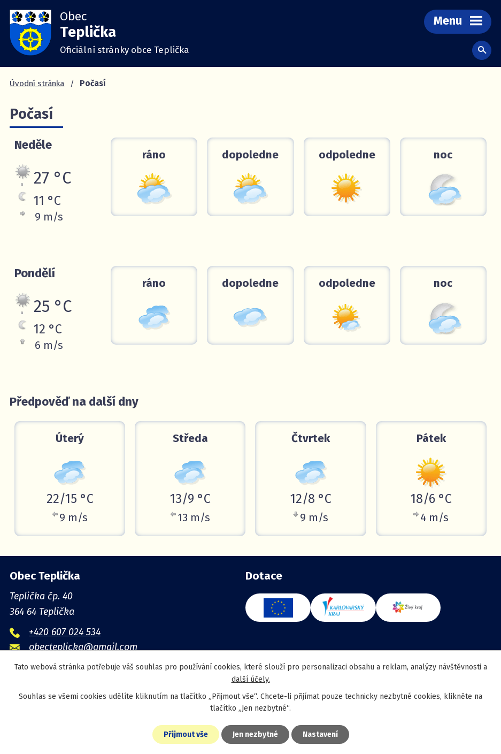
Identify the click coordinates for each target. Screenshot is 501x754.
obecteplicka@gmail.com (83, 647)
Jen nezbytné (255, 734)
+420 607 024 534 (65, 632)
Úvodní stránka (37, 83)
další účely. (251, 679)
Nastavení (320, 734)
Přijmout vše (186, 734)
